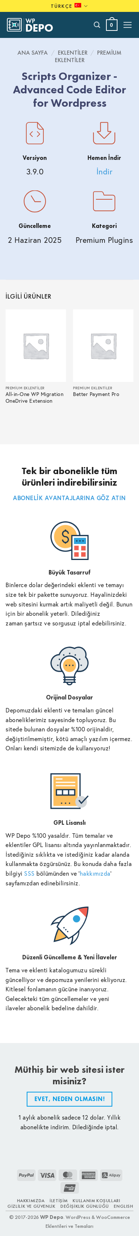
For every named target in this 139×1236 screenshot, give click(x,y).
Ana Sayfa (32, 53)
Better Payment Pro (96, 394)
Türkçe (69, 6)
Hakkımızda (31, 1201)
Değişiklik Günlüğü (84, 1206)
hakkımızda (95, 873)
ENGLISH (123, 1206)
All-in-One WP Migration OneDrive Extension (35, 397)
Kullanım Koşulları (96, 1201)
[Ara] (97, 24)
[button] (112, 25)
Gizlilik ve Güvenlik (31, 1206)
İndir (104, 172)
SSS (29, 873)
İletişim (59, 1201)
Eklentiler (72, 53)
